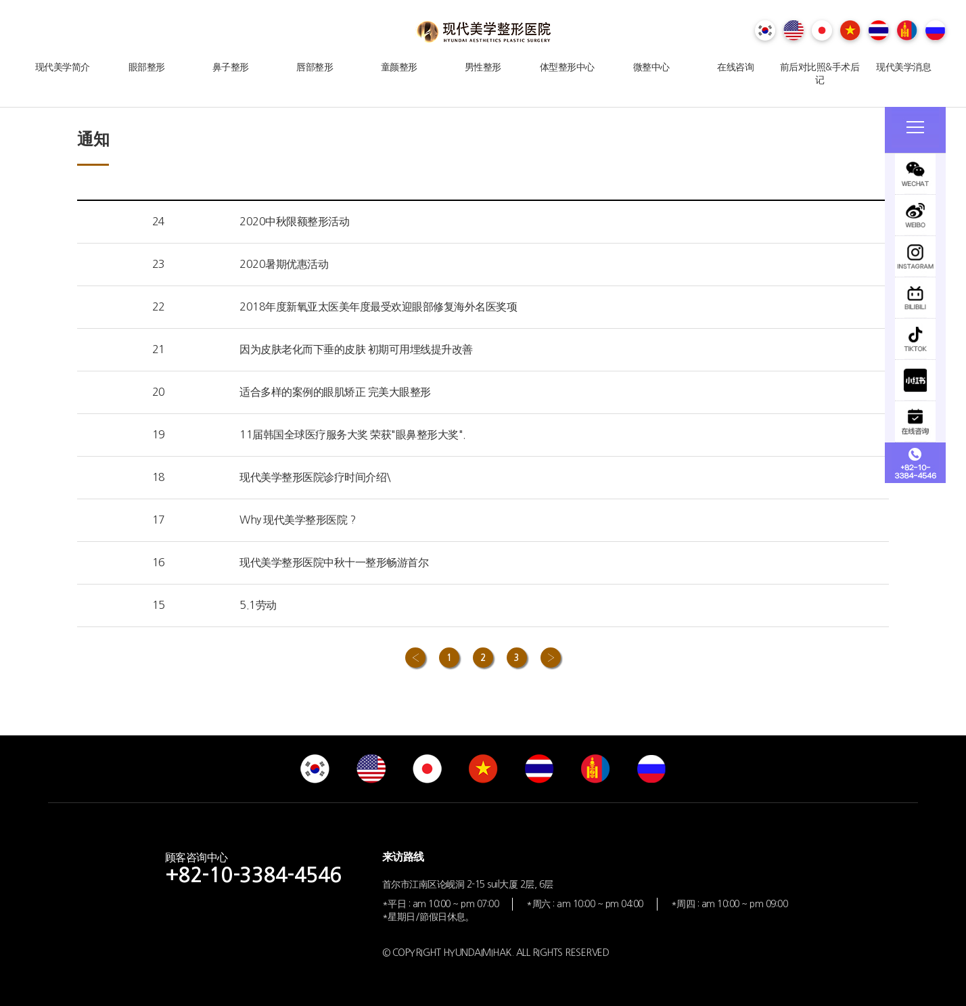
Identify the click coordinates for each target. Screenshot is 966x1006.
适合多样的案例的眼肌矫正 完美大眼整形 (335, 391)
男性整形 (483, 67)
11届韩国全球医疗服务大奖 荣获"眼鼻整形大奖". (352, 434)
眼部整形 (147, 67)
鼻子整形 (230, 67)
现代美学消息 (903, 67)
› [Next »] (551, 658)
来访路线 (403, 857)
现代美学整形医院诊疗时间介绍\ (315, 477)
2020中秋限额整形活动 (294, 221)
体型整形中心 (567, 67)
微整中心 (651, 67)
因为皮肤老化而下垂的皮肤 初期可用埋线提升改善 (356, 349)
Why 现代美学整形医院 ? (297, 519)
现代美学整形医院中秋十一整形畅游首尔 (333, 562)
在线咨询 (735, 67)
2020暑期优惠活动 (283, 263)
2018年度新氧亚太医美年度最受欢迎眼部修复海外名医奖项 (378, 306)
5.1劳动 (258, 604)
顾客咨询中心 (253, 868)
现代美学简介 (62, 67)
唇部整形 (314, 67)
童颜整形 (399, 67)
